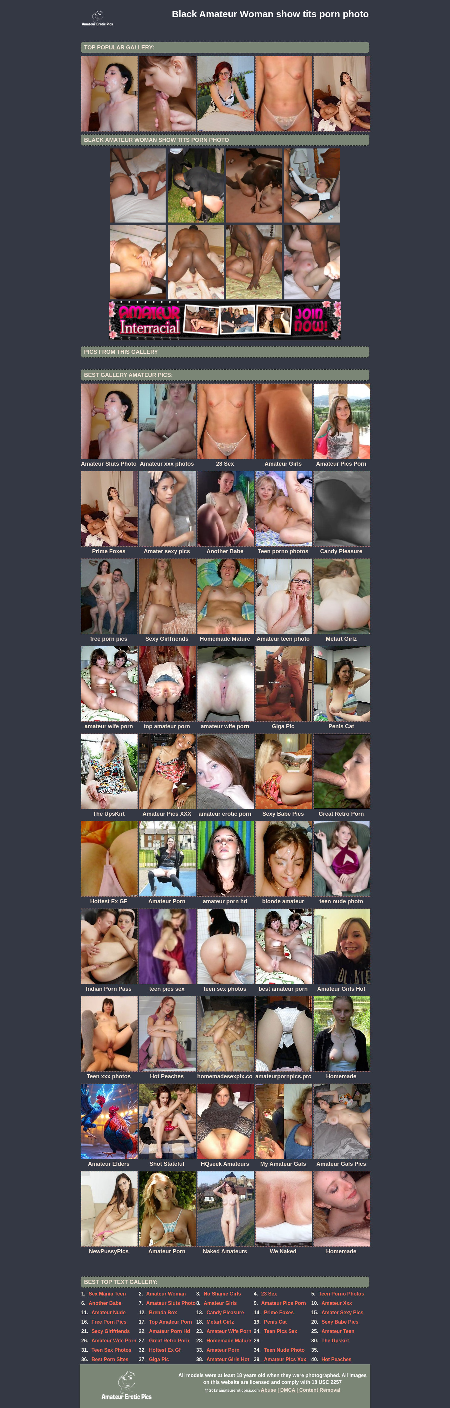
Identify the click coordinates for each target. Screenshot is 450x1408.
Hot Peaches (337, 1359)
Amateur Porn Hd (169, 1331)
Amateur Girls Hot (228, 1359)
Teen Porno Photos (341, 1293)
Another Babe (105, 1303)
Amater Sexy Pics (342, 1312)
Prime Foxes (279, 1312)
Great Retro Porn (169, 1340)
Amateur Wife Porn (229, 1331)
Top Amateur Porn (170, 1322)
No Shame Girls (222, 1293)
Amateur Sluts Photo (171, 1303)
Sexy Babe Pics (340, 1322)
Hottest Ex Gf (165, 1350)
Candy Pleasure (225, 1312)
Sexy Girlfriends (111, 1331)
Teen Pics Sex (280, 1331)
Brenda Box (163, 1312)
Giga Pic (159, 1359)
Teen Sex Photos (112, 1350)
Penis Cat (275, 1322)
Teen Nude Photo (284, 1350)
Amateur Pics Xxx (285, 1359)
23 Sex (269, 1293)
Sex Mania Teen (107, 1293)
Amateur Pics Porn (283, 1303)
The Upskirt (335, 1340)
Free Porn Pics (109, 1322)
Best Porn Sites (110, 1359)
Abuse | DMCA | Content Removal (301, 1390)
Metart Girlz (220, 1322)
